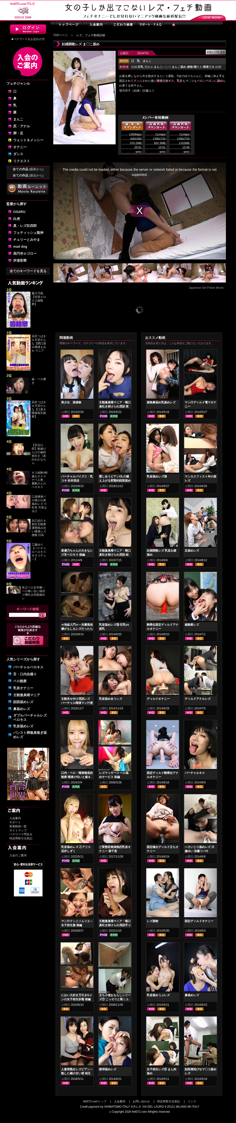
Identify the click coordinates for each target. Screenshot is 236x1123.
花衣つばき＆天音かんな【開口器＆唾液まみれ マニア (39, 343)
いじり (162, 67)
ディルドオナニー (158, 698)
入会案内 (15, 818)
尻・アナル (21, 126)
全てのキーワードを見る (28, 271)
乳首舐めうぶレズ (158, 995)
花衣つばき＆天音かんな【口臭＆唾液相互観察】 (39, 409)
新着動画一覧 (18, 826)
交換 (208, 67)
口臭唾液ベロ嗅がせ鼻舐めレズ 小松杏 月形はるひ (39, 504)
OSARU (19, 212)
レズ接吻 (152, 921)
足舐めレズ (192, 550)
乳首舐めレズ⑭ (157, 476)
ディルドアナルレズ (198, 698)
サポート (15, 822)
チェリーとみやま (26, 239)
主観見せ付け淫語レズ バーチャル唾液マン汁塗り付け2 (77, 703)
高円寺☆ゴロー (25, 253)
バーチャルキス (195, 773)
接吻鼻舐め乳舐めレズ (161, 402)
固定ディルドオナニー (199, 921)
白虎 (16, 219)
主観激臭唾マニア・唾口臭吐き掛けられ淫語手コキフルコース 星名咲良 (115, 925)
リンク (192, 1101)
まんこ (18, 119)
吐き (198, 67)
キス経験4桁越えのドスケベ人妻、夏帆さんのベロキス (40, 480)
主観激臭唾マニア (26, 695)
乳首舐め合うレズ (110, 698)
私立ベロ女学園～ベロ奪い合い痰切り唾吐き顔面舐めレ (33, 593)
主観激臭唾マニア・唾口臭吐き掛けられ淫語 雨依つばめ (115, 406)
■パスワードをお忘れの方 (28, 39)
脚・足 (18, 133)
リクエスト (21, 161)
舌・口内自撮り (25, 674)
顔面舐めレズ (23, 702)
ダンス (18, 154)
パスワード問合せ (20, 834)
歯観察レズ (192, 624)
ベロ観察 (20, 681)
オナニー (20, 147)
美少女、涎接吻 (71, 402)
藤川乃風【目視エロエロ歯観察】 (39, 299)
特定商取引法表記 (20, 838)
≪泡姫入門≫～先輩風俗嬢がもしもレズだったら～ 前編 (77, 629)
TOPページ (60, 35)
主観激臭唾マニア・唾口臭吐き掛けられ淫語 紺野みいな (115, 554)
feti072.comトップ (94, 1101)
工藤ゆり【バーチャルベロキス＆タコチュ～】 (39, 552)
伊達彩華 (20, 260)
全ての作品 (28, 169)
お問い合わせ (141, 1101)
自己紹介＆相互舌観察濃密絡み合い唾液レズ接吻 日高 (39, 528)
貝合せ (148, 67)
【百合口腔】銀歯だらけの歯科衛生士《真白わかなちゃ (39, 454)
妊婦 (134, 67)
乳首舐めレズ (23, 726)
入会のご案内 (18, 855)
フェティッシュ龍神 (28, 233)
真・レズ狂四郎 (25, 226)
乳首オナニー (23, 688)
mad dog (20, 246)
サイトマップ (18, 830)
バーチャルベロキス (28, 667)
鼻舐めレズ (21, 709)
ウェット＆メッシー (28, 140)
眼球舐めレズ (107, 1069)
